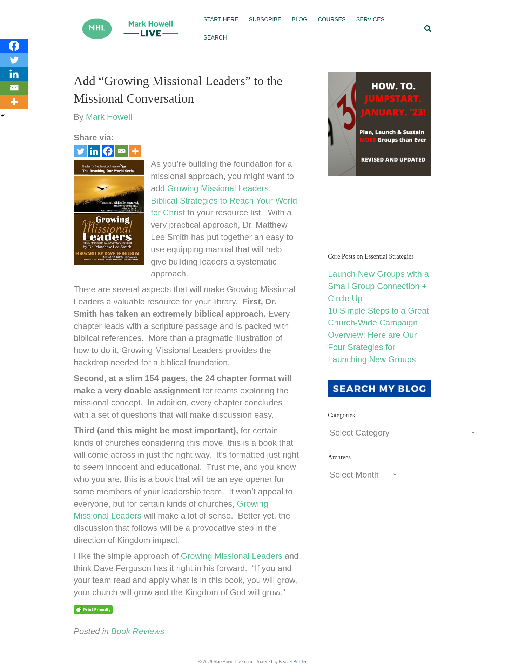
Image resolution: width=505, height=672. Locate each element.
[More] (135, 151)
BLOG (299, 19)
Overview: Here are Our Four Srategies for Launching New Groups (372, 347)
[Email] (121, 151)
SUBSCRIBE (265, 19)
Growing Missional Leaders (231, 556)
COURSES (332, 19)
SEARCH (215, 38)
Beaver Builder (293, 661)
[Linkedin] (94, 151)
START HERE (220, 19)
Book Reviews (137, 631)
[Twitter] (80, 151)
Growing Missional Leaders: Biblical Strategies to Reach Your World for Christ (224, 201)
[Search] (425, 29)
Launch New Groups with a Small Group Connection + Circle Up (378, 286)
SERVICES (370, 19)
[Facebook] (108, 151)
